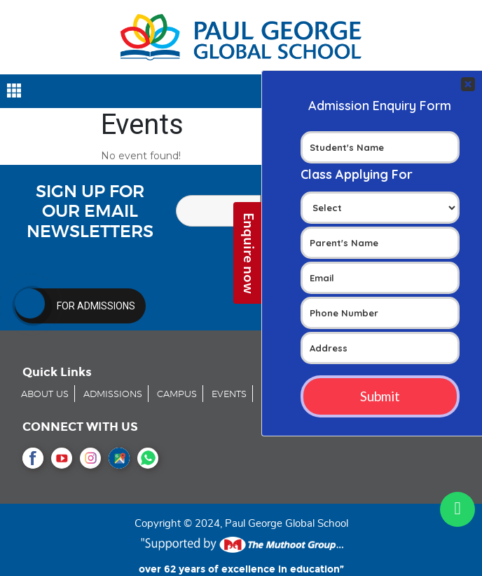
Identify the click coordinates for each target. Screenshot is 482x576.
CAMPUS (177, 394)
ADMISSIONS (112, 394)
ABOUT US (45, 394)
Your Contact (380, 253)
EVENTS (229, 394)
